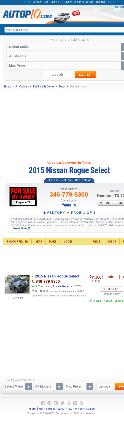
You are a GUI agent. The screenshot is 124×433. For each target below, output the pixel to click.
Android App (36, 406)
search (85, 74)
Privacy (79, 406)
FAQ (70, 406)
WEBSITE (105, 203)
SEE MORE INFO (101, 288)
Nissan (97, 295)
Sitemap (51, 406)
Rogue (108, 295)
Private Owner (61, 286)
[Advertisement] (62, 337)
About (61, 406)
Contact (90, 406)
